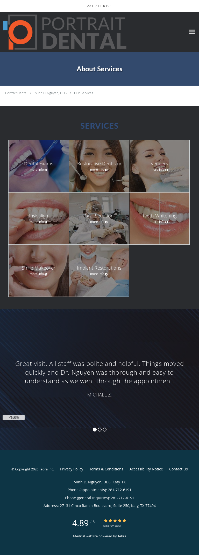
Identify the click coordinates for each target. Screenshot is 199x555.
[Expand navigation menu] (192, 32)
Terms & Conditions (106, 469)
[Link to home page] (89, 32)
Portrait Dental (16, 93)
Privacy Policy (71, 469)
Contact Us (178, 469)
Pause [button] (14, 417)
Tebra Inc (46, 469)
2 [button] (99, 429)
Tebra (122, 536)
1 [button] (94, 429)
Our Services (83, 93)
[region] (99, 374)
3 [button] (104, 429)
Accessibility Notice (146, 469)
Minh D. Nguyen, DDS (51, 93)
